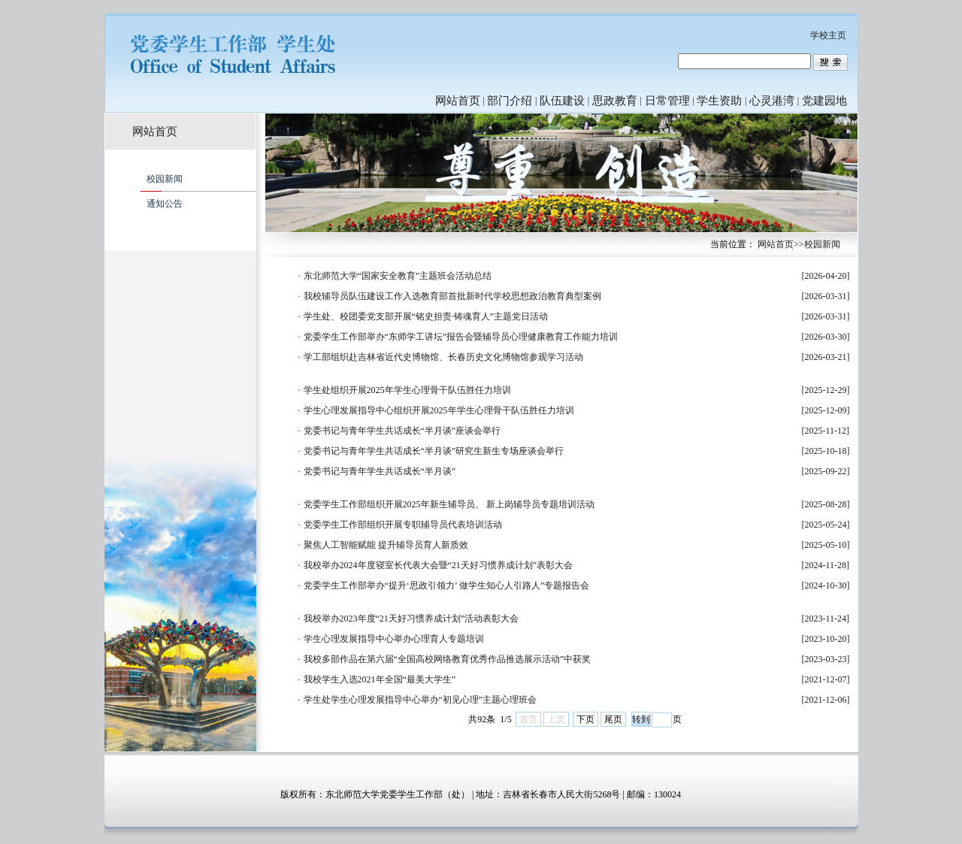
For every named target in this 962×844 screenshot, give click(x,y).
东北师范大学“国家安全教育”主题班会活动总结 (398, 276)
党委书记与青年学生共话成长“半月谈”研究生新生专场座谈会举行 (434, 451)
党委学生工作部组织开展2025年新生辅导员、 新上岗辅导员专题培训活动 (449, 504)
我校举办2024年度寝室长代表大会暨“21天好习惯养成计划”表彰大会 (438, 565)
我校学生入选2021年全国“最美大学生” (380, 679)
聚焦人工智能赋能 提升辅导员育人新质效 (386, 545)
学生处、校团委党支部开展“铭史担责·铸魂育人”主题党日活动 (426, 316)
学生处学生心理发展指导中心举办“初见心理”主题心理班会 (420, 699)
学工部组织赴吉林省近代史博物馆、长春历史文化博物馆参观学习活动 (443, 357)
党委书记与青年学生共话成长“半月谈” (380, 471)
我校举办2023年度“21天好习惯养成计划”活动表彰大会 (411, 618)
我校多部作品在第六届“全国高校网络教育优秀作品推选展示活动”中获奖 (447, 659)
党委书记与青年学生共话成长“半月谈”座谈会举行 (402, 430)
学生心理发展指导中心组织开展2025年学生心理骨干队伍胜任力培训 (439, 410)
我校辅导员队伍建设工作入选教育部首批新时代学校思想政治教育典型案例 (452, 296)
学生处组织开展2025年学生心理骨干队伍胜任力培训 (407, 390)
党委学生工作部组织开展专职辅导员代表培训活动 (403, 524)
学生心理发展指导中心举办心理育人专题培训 (394, 639)
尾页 (613, 719)
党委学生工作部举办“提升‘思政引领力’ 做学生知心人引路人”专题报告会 (447, 585)
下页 (585, 719)
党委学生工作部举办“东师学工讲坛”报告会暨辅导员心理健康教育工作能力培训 (461, 336)
